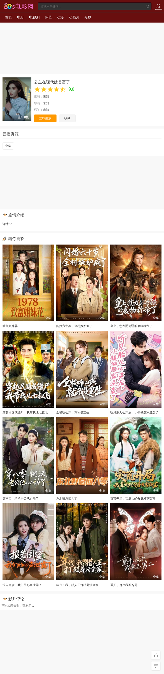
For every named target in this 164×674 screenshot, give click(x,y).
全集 (8, 146)
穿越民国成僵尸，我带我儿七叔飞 (25, 412)
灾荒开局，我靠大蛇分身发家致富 (132, 498)
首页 (8, 17)
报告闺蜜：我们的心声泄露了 (22, 585)
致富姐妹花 (10, 326)
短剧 (87, 17)
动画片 (74, 17)
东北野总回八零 (66, 498)
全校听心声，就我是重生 (72, 412)
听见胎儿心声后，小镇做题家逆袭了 (134, 412)
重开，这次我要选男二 (125, 585)
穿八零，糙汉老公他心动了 (21, 498)
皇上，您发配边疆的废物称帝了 (131, 326)
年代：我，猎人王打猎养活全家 (77, 585)
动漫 (60, 17)
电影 (20, 17)
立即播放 (45, 118)
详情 (8, 224)
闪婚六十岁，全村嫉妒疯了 (74, 326)
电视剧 (34, 17)
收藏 (67, 118)
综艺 (48, 17)
